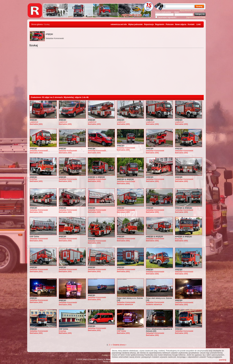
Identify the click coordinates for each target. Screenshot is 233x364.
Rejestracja (149, 24)
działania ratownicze (125, 304)
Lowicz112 (34, 122)
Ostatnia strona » (119, 345)
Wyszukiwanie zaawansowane (192, 11)
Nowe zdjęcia (180, 24)
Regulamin (159, 24)
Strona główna (37, 24)
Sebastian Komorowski (39, 151)
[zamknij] (222, 360)
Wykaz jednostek (135, 24)
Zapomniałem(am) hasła (195, 17)
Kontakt (191, 24)
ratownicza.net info (119, 24)
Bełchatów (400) (36, 124)
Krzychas (33, 179)
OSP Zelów (121, 331)
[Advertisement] (116, 72)
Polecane (170, 24)
